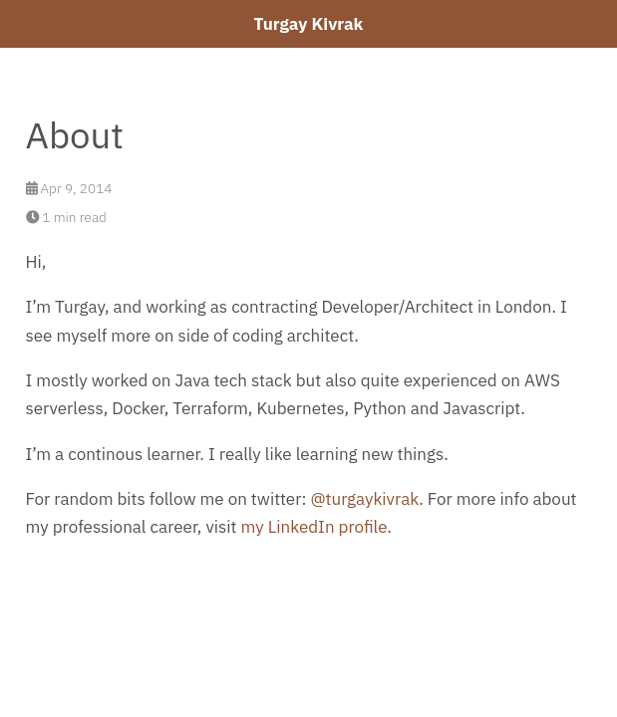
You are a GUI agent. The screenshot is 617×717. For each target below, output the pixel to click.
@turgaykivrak (364, 499)
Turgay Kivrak (309, 24)
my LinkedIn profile (314, 527)
